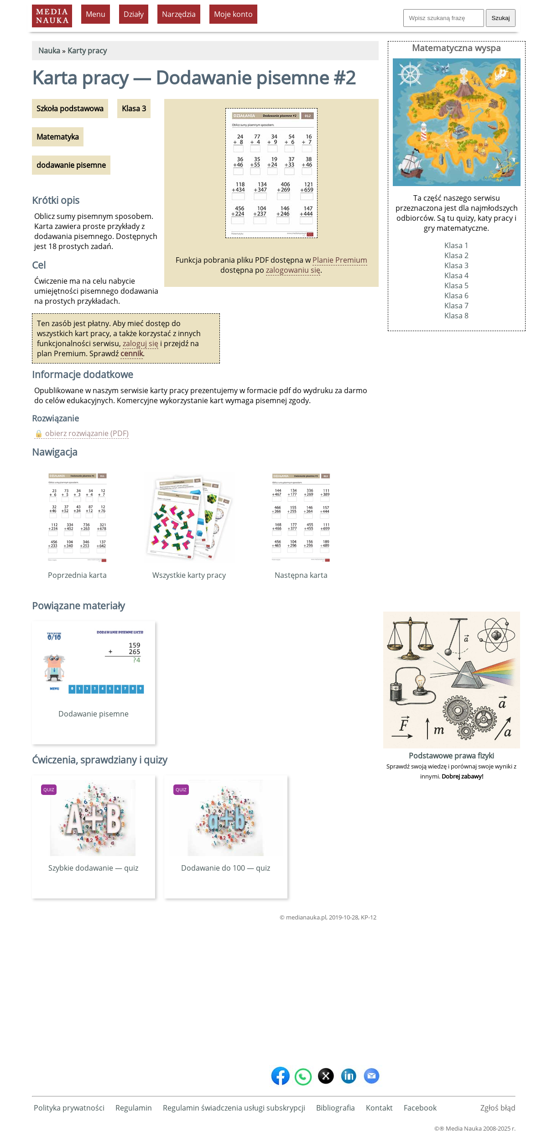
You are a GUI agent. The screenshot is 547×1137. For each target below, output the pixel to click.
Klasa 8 (456, 316)
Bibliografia (335, 1108)
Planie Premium (340, 260)
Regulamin (133, 1108)
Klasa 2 (456, 255)
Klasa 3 (456, 265)
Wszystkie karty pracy (189, 570)
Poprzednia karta (77, 570)
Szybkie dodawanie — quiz (93, 863)
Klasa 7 (456, 306)
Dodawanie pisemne (93, 709)
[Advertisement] (205, 991)
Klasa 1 (456, 245)
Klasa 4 (456, 275)
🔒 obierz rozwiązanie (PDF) (81, 433)
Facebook (420, 1108)
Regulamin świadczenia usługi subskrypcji (234, 1108)
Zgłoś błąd (498, 1108)
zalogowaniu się (293, 270)
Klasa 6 (456, 296)
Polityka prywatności (69, 1108)
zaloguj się (140, 343)
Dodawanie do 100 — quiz (226, 863)
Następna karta (301, 570)
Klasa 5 (456, 285)
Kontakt (379, 1108)
